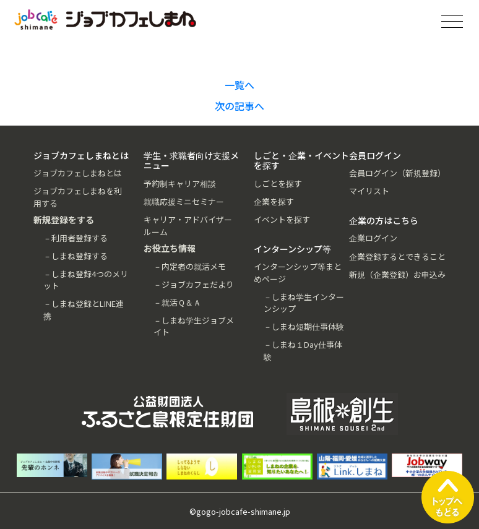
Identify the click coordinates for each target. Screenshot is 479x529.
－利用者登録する (75, 238)
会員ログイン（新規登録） (397, 173)
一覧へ (239, 84)
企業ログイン (373, 238)
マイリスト (369, 191)
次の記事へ (239, 105)
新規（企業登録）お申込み (397, 274)
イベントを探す (282, 219)
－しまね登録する (75, 256)
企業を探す (274, 201)
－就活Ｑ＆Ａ (177, 302)
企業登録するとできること (397, 256)
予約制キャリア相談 (180, 183)
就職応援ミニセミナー (184, 201)
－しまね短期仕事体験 (304, 326)
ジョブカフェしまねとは (77, 173)
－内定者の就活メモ (189, 266)
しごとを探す (278, 183)
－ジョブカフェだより (193, 284)
